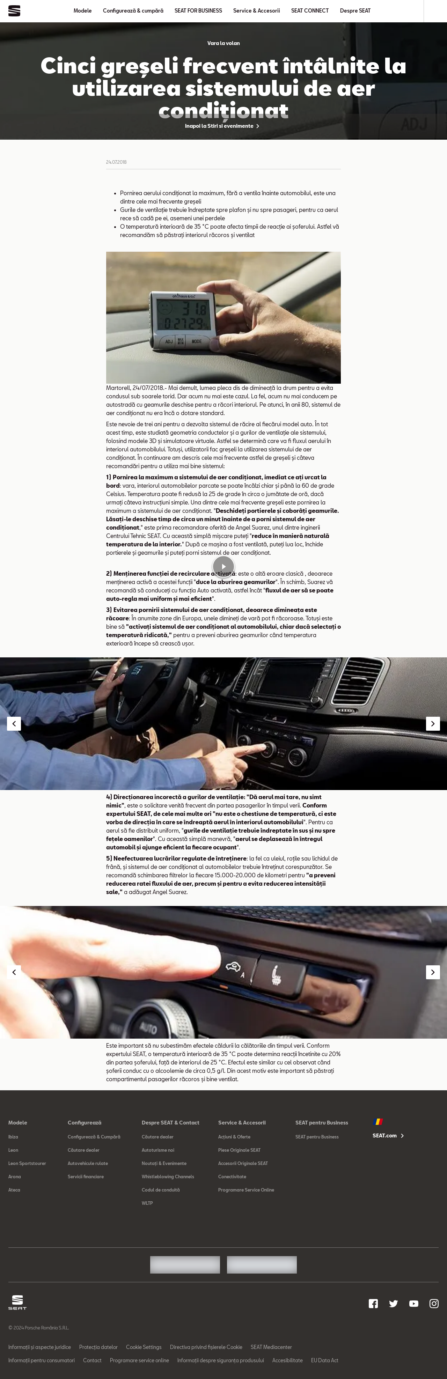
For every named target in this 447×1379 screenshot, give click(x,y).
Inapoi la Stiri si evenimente (223, 126)
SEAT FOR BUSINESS (198, 11)
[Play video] (223, 566)
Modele (83, 11)
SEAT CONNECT (310, 11)
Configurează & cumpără (133, 11)
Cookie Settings (144, 1347)
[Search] (435, 11)
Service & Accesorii (256, 11)
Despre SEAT (355, 11)
